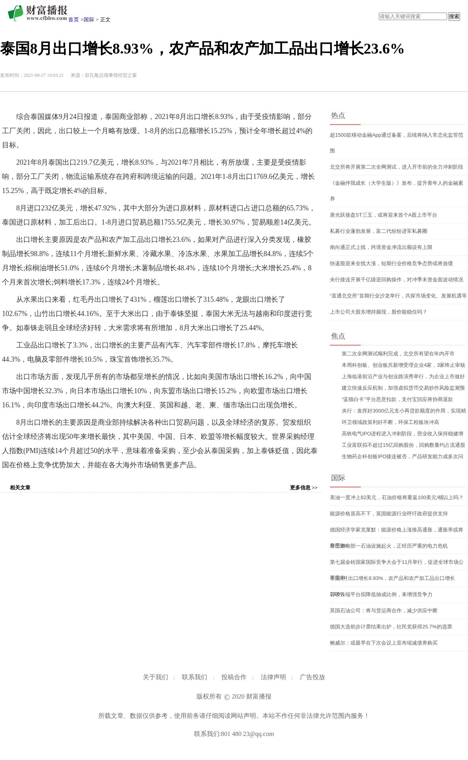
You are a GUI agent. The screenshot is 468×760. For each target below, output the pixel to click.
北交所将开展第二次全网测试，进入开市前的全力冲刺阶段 (396, 167)
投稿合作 (234, 677)
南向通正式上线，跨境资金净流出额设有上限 (381, 247)
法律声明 (273, 677)
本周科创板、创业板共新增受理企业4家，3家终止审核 (403, 365)
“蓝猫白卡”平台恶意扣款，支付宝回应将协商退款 (397, 399)
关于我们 (155, 677)
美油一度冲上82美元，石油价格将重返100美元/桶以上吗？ (397, 497)
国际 (89, 19)
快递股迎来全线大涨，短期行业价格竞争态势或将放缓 (391, 263)
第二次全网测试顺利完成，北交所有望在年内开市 (398, 354)
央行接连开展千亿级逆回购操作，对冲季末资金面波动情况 (396, 279)
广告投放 (312, 677)
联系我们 (194, 677)
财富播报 (258, 696)
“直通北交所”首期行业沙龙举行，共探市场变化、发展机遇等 (398, 296)
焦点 (338, 336)
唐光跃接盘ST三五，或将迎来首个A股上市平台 (383, 215)
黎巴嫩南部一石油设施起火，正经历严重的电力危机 (389, 546)
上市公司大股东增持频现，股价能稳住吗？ (378, 312)
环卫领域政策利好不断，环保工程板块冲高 (390, 422)
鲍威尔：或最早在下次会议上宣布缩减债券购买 (384, 643)
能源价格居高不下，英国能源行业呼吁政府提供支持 (389, 514)
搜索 (454, 16)
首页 (73, 19)
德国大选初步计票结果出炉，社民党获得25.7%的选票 (391, 627)
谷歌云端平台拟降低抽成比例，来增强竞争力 (381, 594)
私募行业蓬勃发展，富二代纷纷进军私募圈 (378, 231)
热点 (338, 115)
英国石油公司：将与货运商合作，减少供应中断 (384, 610)
